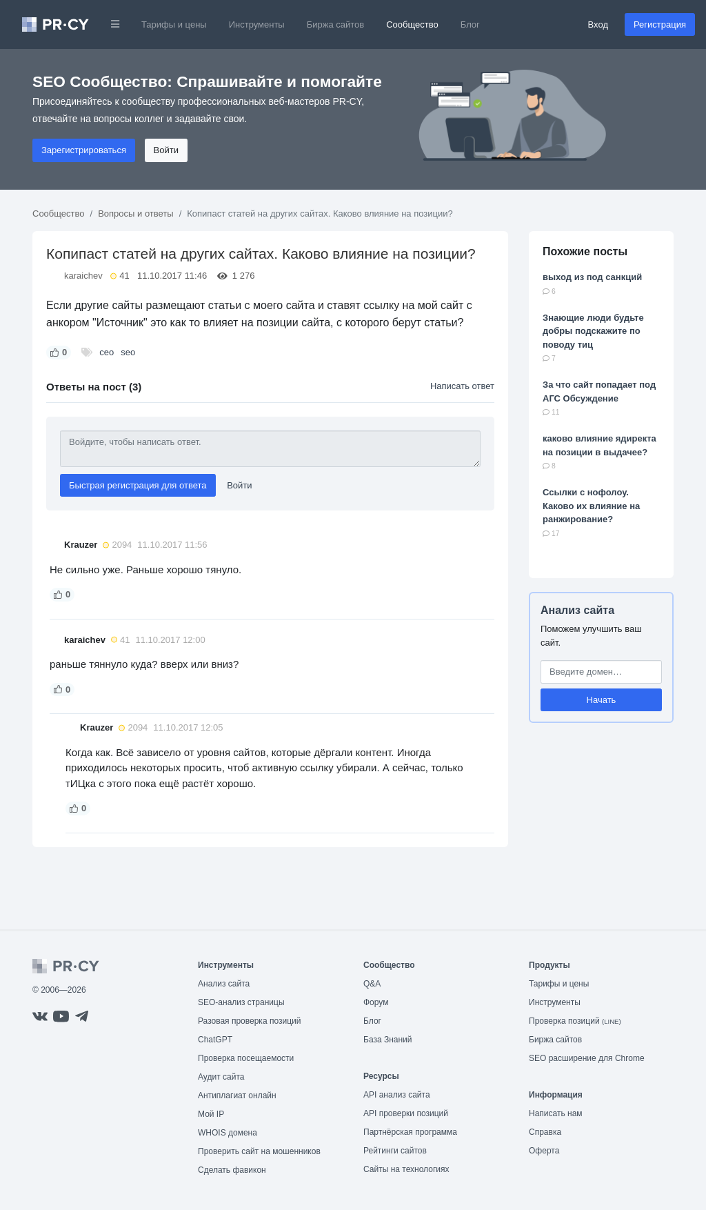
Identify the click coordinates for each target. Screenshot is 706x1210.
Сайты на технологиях (406, 1169)
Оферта (544, 1151)
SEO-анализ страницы (241, 1002)
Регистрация (660, 24)
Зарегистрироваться (83, 150)
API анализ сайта (396, 1095)
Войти (166, 150)
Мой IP (211, 1114)
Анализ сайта (577, 610)
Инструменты (257, 24)
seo (128, 352)
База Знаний (387, 1039)
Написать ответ (462, 386)
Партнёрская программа (410, 1132)
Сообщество (412, 24)
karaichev (83, 275)
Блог (470, 24)
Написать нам (556, 1113)
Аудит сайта (221, 1077)
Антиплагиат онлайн (237, 1095)
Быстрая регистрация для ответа (138, 485)
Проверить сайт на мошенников (259, 1151)
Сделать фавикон (232, 1170)
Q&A (372, 984)
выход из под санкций (592, 277)
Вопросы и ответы (135, 213)
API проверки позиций (405, 1113)
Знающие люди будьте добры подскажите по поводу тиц (593, 331)
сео (106, 352)
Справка (545, 1132)
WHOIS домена (227, 1133)
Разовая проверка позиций (249, 1021)
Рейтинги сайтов (395, 1151)
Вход (598, 24)
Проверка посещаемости (246, 1058)
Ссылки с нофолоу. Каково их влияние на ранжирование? (591, 505)
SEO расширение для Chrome (587, 1058)
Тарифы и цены (174, 24)
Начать (601, 700)
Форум (375, 1002)
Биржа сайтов (336, 24)
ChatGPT (215, 1039)
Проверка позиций (575, 1021)
